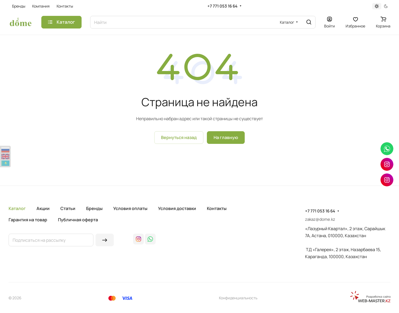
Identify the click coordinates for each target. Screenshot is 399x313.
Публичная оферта (78, 220)
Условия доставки (177, 208)
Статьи (67, 208)
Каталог (17, 208)
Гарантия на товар (28, 220)
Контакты (216, 208)
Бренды (94, 208)
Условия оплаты (130, 208)
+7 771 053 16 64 (222, 6)
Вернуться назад (179, 137)
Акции (43, 208)
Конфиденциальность (238, 297)
